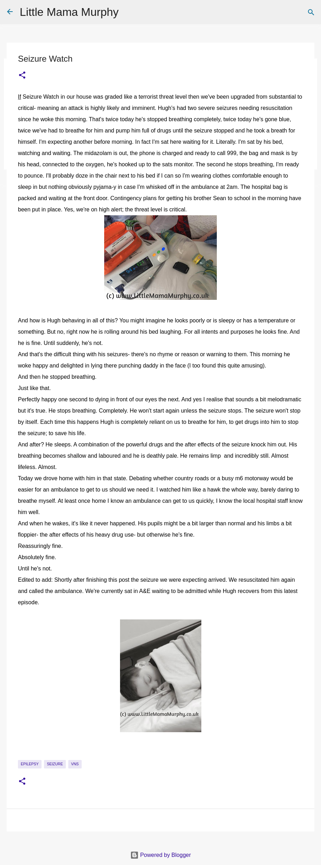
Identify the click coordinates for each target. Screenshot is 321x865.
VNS (75, 764)
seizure (55, 764)
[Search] (311, 12)
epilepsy (30, 764)
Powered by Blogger (160, 855)
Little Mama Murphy (69, 12)
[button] (22, 75)
